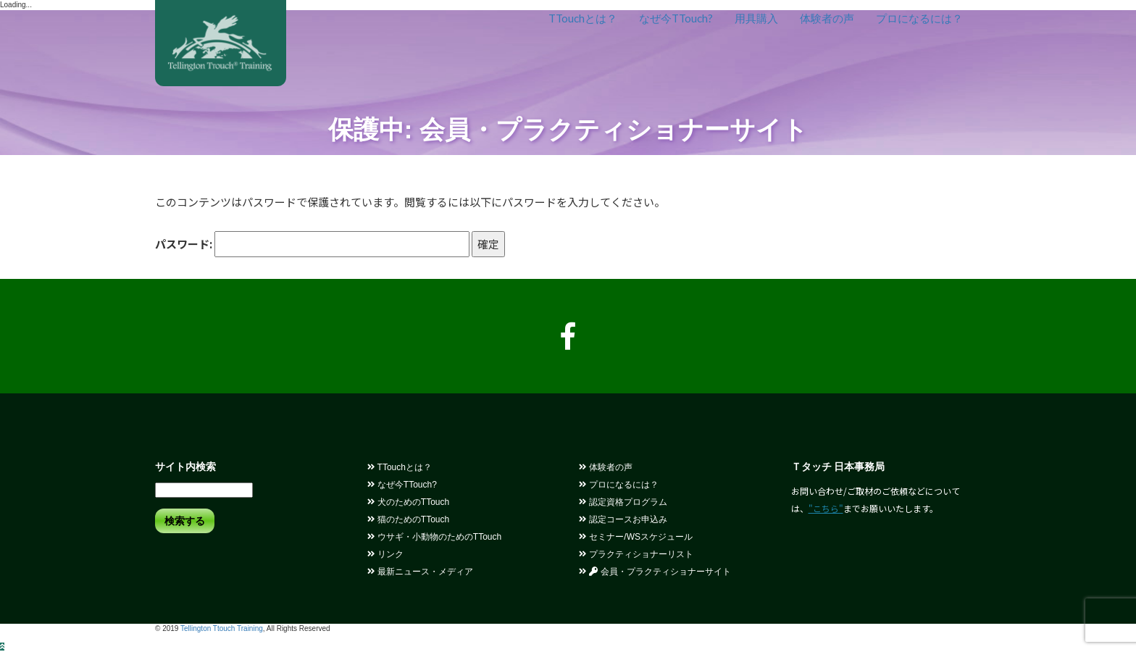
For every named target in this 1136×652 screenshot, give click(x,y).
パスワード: (312, 244)
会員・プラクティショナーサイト (655, 572)
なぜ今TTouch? (676, 18)
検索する (184, 521)
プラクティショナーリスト (636, 554)
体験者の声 (827, 18)
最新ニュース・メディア (420, 572)
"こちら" (826, 508)
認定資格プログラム (623, 502)
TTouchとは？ (582, 18)
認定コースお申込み (623, 519)
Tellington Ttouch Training (221, 628)
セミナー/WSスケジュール (636, 537)
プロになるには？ (919, 18)
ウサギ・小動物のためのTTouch (434, 537)
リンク (385, 554)
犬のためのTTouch (408, 502)
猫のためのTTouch (408, 519)
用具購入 (756, 18)
